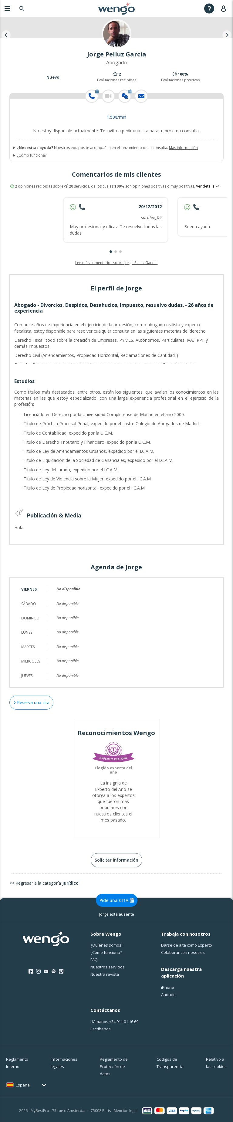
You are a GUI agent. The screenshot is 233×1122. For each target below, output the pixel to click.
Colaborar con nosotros (183, 950)
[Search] (22, 8)
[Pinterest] (61, 969)
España (23, 1083)
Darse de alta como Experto (186, 943)
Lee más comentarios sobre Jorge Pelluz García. (116, 262)
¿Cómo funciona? (31, 155)
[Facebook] (31, 969)
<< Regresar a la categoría (44, 881)
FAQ (94, 958)
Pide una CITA (117, 898)
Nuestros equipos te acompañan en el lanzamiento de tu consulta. (107, 147)
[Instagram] (38, 969)
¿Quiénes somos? (106, 943)
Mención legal (125, 1108)
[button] (111, 251)
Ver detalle (207, 186)
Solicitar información (116, 858)
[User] (224, 8)
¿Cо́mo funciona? (106, 950)
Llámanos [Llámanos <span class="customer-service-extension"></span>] (114, 1019)
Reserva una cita (31, 700)
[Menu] (7, 8)
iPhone (167, 985)
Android (168, 992)
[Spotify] (53, 969)
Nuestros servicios (107, 965)
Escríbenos (100, 1027)
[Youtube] (46, 969)
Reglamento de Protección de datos (114, 1065)
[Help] (209, 8)
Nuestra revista (104, 972)
